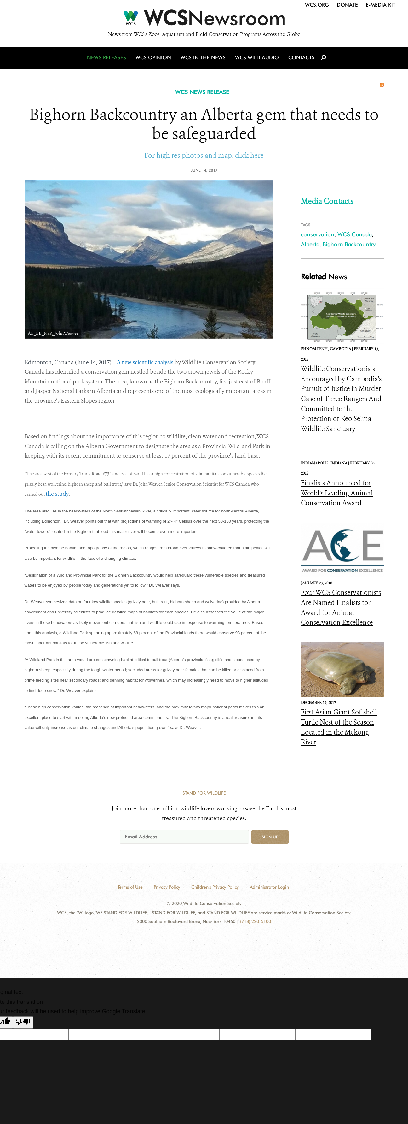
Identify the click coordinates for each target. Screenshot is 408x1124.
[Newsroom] (204, 19)
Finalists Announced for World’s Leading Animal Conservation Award (337, 493)
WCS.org (317, 5)
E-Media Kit (380, 5)
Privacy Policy (167, 887)
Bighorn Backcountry (349, 244)
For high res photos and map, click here (204, 155)
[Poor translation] (23, 1022)
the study (57, 494)
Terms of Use (130, 887)
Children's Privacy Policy (215, 887)
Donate (347, 5)
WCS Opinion (153, 58)
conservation (317, 234)
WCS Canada (354, 234)
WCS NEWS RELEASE (202, 92)
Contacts (301, 58)
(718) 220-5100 (255, 921)
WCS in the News (203, 58)
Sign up (270, 836)
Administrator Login (269, 887)
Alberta (310, 244)
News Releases (106, 58)
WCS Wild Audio (257, 58)
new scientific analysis (147, 362)
